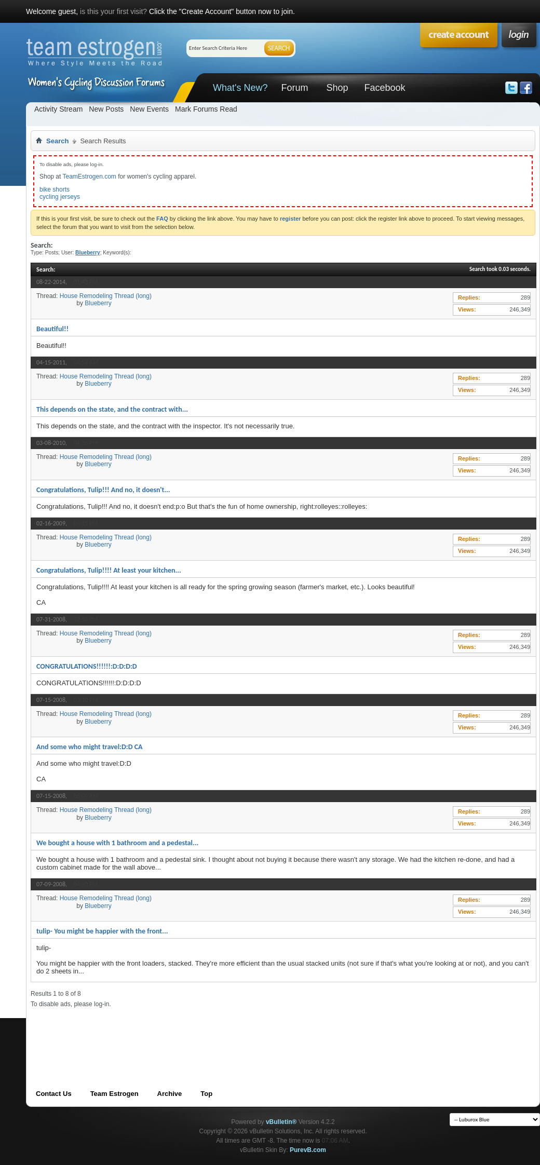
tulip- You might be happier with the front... (102, 931)
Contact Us (54, 1094)
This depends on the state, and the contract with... (112, 409)
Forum (294, 88)
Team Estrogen (114, 1094)
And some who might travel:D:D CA (89, 746)
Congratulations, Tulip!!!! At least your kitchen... (108, 570)
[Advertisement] (220, 1031)
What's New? (240, 88)
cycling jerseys (59, 196)
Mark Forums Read (206, 109)
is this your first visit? (113, 11)
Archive (169, 1094)
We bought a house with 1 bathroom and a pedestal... (117, 842)
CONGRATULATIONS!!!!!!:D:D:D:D (86, 666)
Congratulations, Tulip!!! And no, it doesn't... (103, 489)
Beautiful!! (52, 328)
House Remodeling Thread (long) (106, 296)
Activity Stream (58, 109)
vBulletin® (281, 1122)
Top (206, 1094)
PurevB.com (308, 1150)
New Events (149, 109)
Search (57, 141)
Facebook (384, 88)
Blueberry (98, 303)
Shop (337, 88)
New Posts (106, 109)
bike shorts (54, 189)
